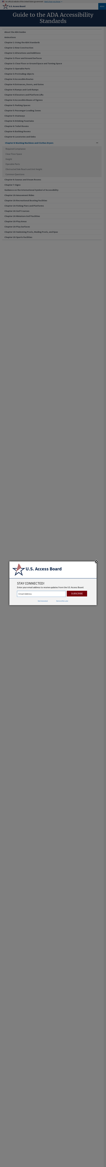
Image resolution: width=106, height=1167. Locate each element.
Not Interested (43, 601)
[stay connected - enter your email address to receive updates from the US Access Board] (41, 594)
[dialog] (53, 583)
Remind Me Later (62, 601)
